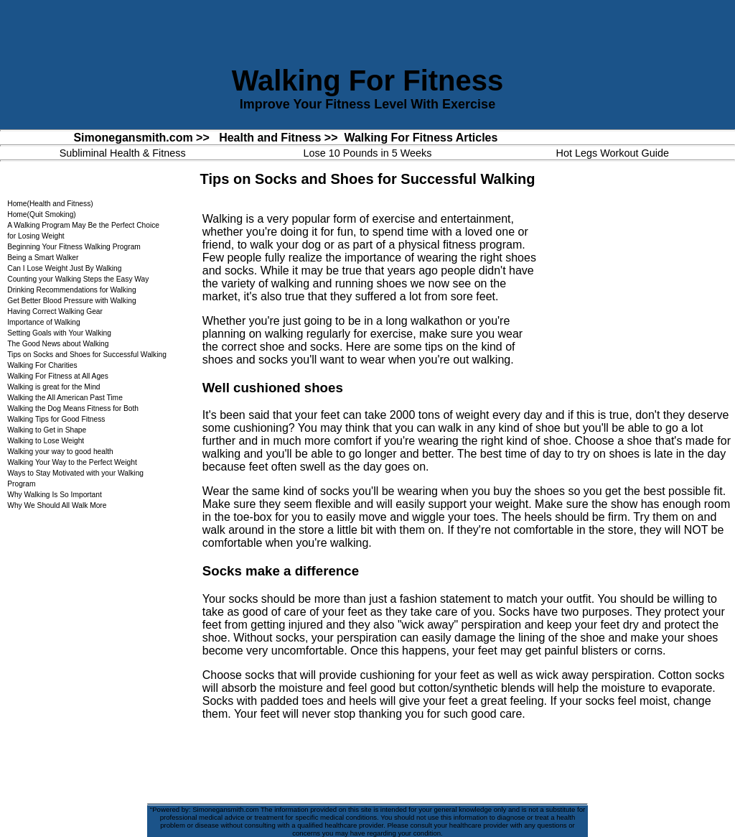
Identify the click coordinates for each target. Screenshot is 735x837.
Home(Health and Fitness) (50, 204)
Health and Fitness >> (278, 137)
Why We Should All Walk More (56, 505)
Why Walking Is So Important (54, 495)
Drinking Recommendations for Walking (71, 290)
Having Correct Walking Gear (55, 311)
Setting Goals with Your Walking (59, 333)
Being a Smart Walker (42, 258)
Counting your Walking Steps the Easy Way (78, 279)
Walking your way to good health (60, 452)
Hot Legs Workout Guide (612, 153)
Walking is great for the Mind (53, 387)
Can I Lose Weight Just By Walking (64, 268)
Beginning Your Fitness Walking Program (74, 247)
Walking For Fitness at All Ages (57, 376)
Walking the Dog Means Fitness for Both (73, 408)
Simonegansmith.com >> (141, 137)
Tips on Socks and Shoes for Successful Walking (87, 355)
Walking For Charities (42, 365)
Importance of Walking (43, 322)
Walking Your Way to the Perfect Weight (72, 462)
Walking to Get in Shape (46, 430)
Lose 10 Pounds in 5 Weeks (367, 153)
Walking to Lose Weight (45, 441)
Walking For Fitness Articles (420, 137)
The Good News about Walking (57, 344)
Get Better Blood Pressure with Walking (71, 301)
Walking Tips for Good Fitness (56, 419)
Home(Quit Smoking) (41, 214)
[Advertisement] (631, 294)
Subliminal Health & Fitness (123, 153)
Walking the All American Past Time (65, 398)
